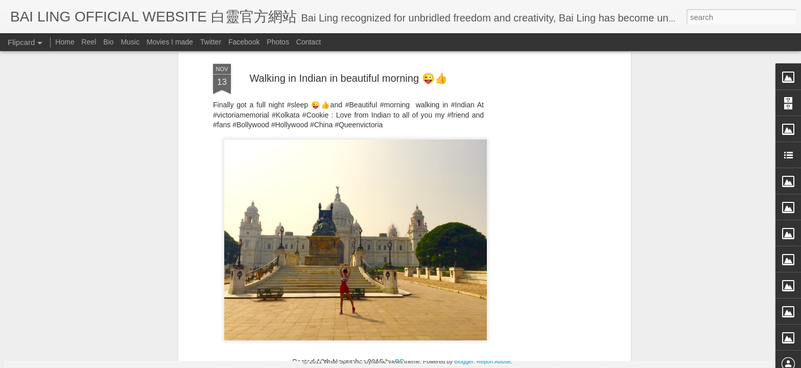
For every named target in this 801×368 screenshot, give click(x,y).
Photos (278, 42)
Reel (89, 42)
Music (130, 42)
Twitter (210, 42)
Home (64, 42)
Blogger (463, 361)
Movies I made (170, 42)
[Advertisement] (348, 198)
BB (400, 133)
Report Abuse (494, 361)
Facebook (244, 42)
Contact (308, 42)
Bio (108, 42)
